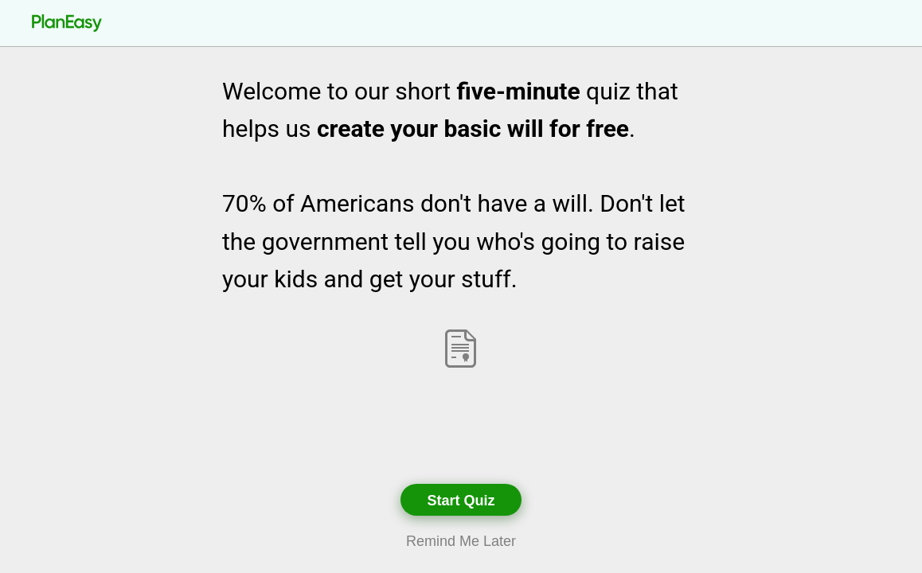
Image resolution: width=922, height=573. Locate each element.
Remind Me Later (461, 541)
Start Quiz (460, 501)
